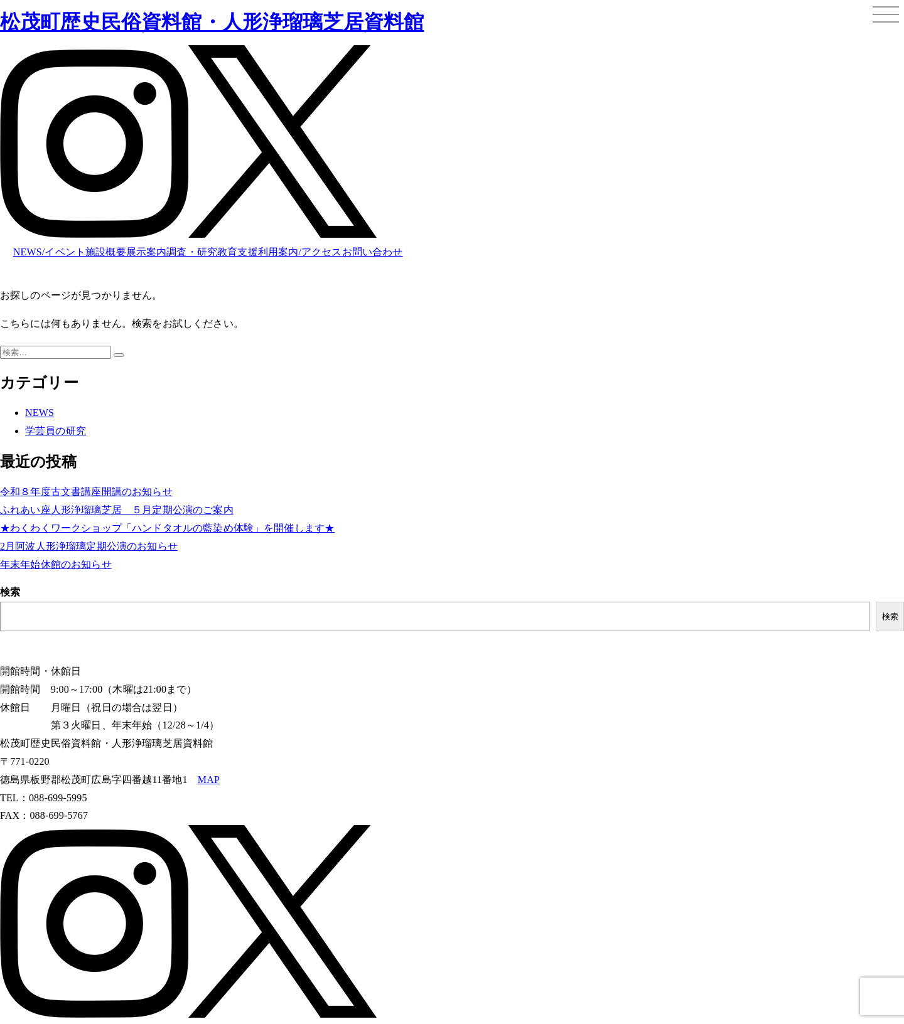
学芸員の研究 (55, 430)
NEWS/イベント (49, 252)
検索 (10, 592)
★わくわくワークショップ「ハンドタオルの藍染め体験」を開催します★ (167, 528)
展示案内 (146, 252)
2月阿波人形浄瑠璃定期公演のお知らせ (89, 546)
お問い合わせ (372, 252)
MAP (209, 779)
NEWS (39, 412)
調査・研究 (191, 252)
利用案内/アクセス (300, 252)
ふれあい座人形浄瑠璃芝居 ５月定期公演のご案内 (117, 509)
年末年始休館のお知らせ (56, 564)
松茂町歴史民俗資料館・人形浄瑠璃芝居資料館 (212, 22)
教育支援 (237, 252)
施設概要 (105, 252)
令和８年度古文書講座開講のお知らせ (86, 491)
